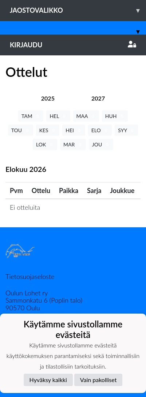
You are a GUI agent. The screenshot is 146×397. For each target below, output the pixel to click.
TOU (20, 130)
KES (47, 130)
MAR (73, 144)
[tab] (47, 98)
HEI (74, 130)
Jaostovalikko (78, 10)
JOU (101, 144)
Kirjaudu (73, 45)
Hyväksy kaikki (48, 379)
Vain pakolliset (98, 379)
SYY (126, 130)
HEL (58, 116)
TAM (30, 116)
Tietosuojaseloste (29, 276)
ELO (100, 130)
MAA (86, 116)
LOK (45, 144)
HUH (115, 116)
